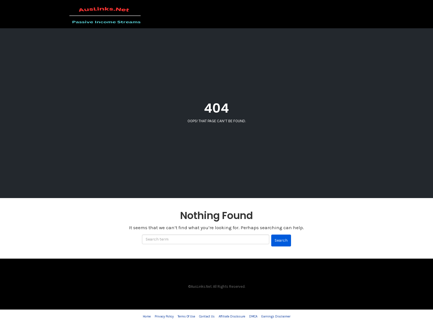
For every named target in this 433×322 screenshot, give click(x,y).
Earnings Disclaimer (275, 316)
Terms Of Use (186, 316)
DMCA (253, 316)
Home (147, 316)
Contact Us (207, 316)
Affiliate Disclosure (232, 316)
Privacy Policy (164, 316)
